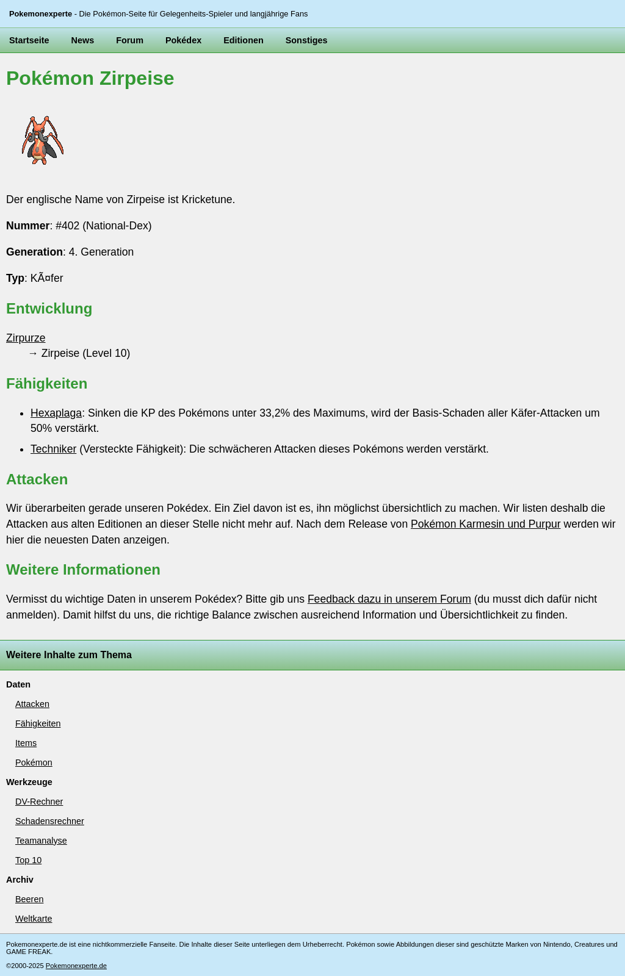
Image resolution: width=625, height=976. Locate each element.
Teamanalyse (41, 840)
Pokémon (33, 762)
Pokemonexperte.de (76, 965)
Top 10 (28, 860)
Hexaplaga (56, 413)
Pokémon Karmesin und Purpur (485, 524)
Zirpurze (26, 338)
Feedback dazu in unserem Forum (389, 599)
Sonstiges (307, 40)
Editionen (243, 40)
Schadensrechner (49, 821)
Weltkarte (33, 919)
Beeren (29, 899)
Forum (129, 40)
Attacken (32, 704)
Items (26, 743)
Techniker (53, 449)
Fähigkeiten (37, 723)
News (83, 40)
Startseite (29, 40)
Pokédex (183, 40)
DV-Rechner (39, 801)
